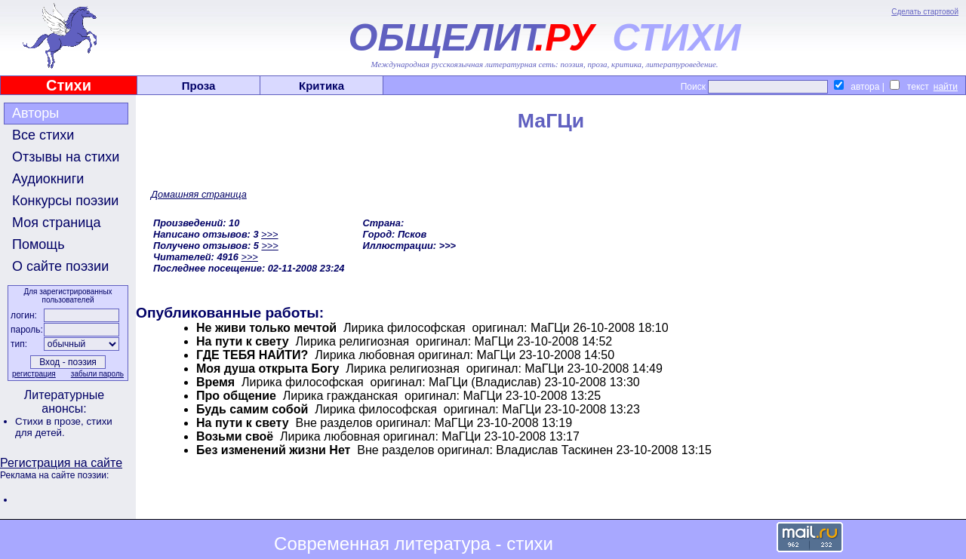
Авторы (35, 113)
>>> (269, 234)
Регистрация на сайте (61, 462)
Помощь (38, 244)
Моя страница (56, 222)
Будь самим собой (252, 409)
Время (215, 382)
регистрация (34, 374)
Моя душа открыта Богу (267, 368)
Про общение (236, 395)
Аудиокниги (48, 178)
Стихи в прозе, (50, 421)
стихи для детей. (63, 427)
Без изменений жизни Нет (273, 450)
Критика (321, 85)
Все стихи (43, 135)
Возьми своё (234, 436)
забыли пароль (97, 374)
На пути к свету (242, 341)
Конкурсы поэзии (65, 200)
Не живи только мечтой (266, 327)
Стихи (68, 85)
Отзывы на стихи (65, 156)
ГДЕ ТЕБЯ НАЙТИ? (252, 355)
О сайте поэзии (60, 266)
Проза (199, 85)
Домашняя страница (199, 194)
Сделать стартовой (924, 12)
